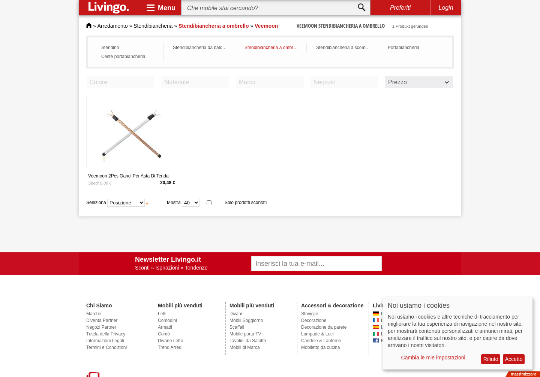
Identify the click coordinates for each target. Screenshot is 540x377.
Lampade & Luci (317, 334)
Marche (93, 313)
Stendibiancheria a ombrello (272, 47)
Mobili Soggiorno (246, 320)
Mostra (174, 202)
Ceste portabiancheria (123, 56)
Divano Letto (170, 340)
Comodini (167, 320)
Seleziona (96, 202)
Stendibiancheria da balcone (201, 47)
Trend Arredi (170, 347)
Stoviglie (309, 313)
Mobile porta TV (245, 334)
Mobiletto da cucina (320, 347)
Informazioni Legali (105, 340)
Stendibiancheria (153, 26)
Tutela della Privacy (105, 334)
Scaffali (237, 327)
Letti (162, 313)
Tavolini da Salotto (248, 340)
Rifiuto (490, 359)
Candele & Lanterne (321, 340)
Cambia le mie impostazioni (433, 358)
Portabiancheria (403, 47)
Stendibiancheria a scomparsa (345, 47)
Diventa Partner (101, 320)
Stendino (110, 47)
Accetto (514, 359)
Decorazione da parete (323, 327)
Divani (236, 313)
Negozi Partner (101, 327)
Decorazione (313, 320)
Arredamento (113, 26)
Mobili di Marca (245, 347)
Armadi (165, 327)
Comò (164, 334)
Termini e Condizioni (106, 347)
